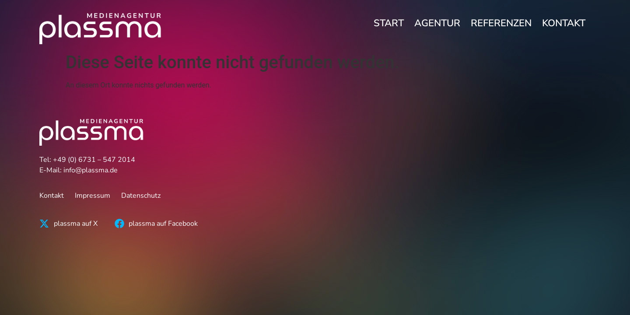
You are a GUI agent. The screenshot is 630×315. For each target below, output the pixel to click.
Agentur (437, 23)
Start (389, 23)
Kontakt (563, 23)
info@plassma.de (90, 170)
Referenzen (501, 23)
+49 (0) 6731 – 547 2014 (94, 159)
